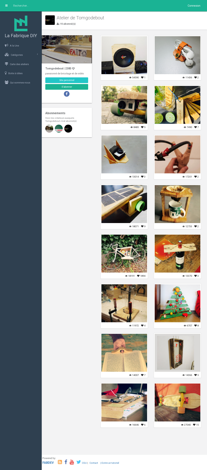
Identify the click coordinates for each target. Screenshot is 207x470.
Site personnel (69, 79)
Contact (97, 462)
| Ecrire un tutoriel (113, 462)
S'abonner (69, 86)
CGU (87, 462)
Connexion (194, 5)
